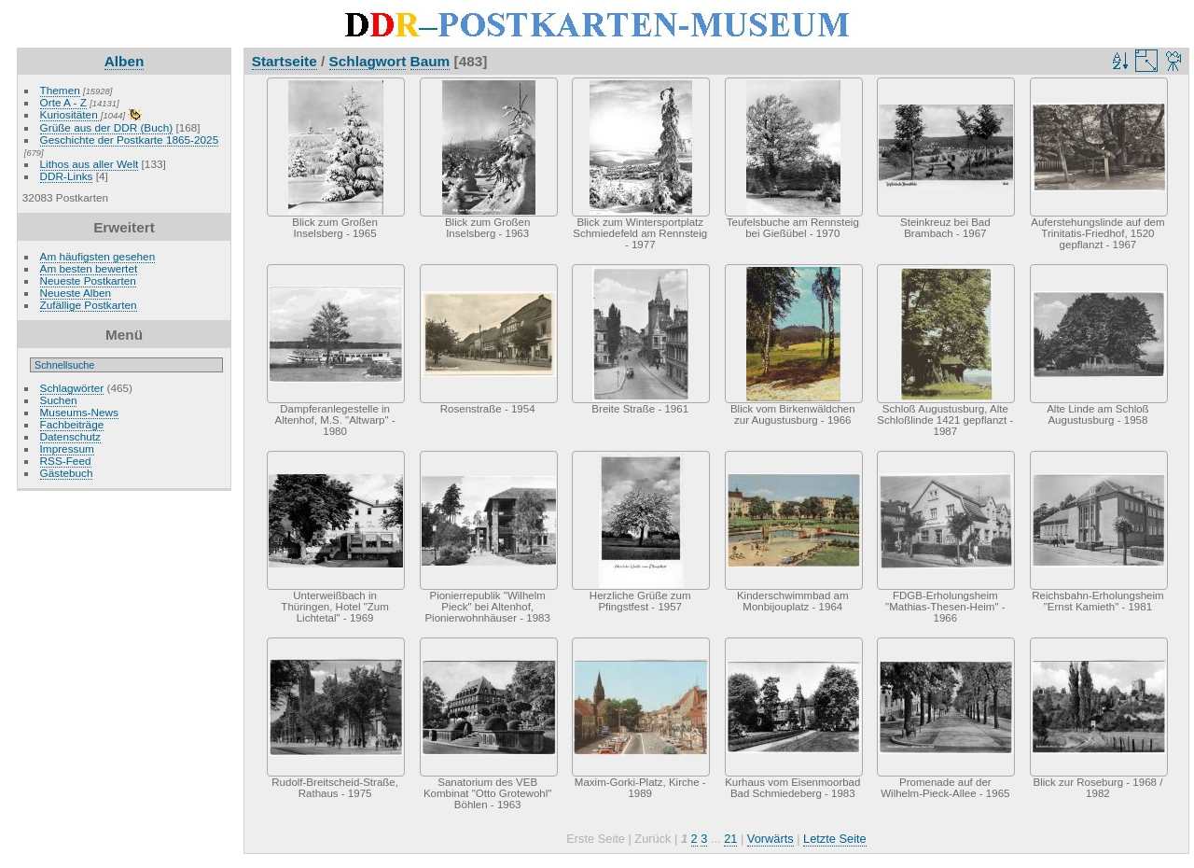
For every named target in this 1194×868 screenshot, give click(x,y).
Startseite (284, 61)
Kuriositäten (70, 114)
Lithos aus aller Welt (89, 164)
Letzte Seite (835, 839)
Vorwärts (770, 839)
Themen (60, 90)
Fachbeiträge (72, 424)
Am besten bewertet (89, 268)
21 (730, 839)
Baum (430, 61)
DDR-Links (66, 176)
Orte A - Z (63, 102)
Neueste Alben (76, 293)
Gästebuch (66, 473)
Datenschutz (70, 436)
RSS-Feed (65, 461)
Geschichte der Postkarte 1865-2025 (129, 139)
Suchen (58, 400)
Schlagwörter (72, 388)
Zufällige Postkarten (88, 305)
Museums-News (79, 412)
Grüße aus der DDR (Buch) (107, 127)
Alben (124, 61)
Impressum (67, 448)
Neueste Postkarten (88, 280)
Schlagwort (368, 61)
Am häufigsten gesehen (98, 256)
